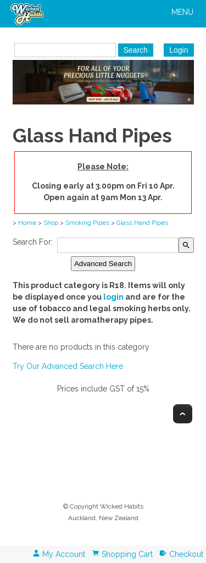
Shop (50, 223)
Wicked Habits (121, 506)
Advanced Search (103, 264)
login (113, 296)
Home (27, 223)
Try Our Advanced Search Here (68, 366)
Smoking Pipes (87, 223)
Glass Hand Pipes (142, 223)
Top (182, 413)
